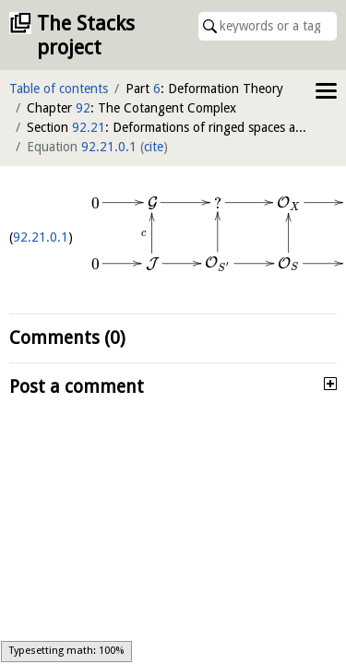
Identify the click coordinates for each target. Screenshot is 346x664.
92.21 (88, 127)
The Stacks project (86, 35)
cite (153, 146)
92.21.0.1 (109, 146)
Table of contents (58, 88)
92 (83, 108)
